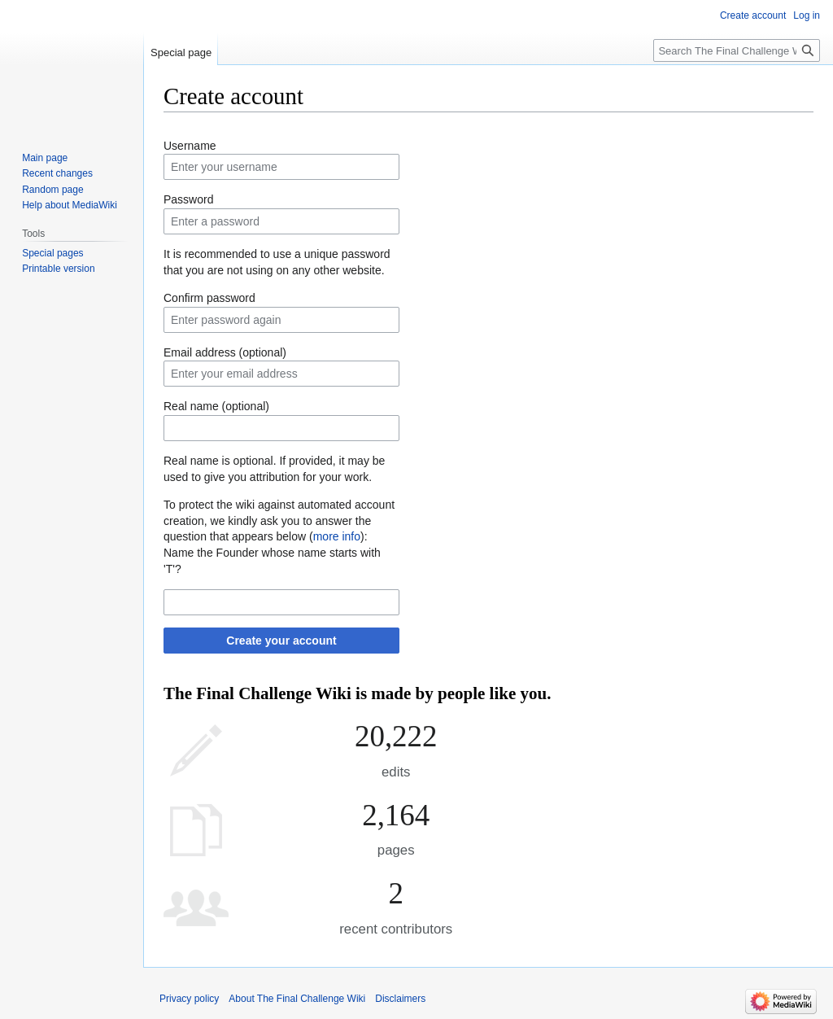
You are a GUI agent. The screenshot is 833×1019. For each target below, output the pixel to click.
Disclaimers (400, 998)
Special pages (52, 253)
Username (190, 145)
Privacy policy (189, 998)
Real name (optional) (216, 406)
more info (336, 536)
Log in (806, 15)
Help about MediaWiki (69, 205)
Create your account (281, 640)
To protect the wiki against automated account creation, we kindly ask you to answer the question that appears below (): (279, 520)
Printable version (58, 268)
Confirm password (209, 297)
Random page (52, 189)
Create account (753, 15)
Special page (181, 52)
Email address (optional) (225, 352)
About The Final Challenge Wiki (297, 998)
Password (188, 199)
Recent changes (57, 173)
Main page (45, 158)
